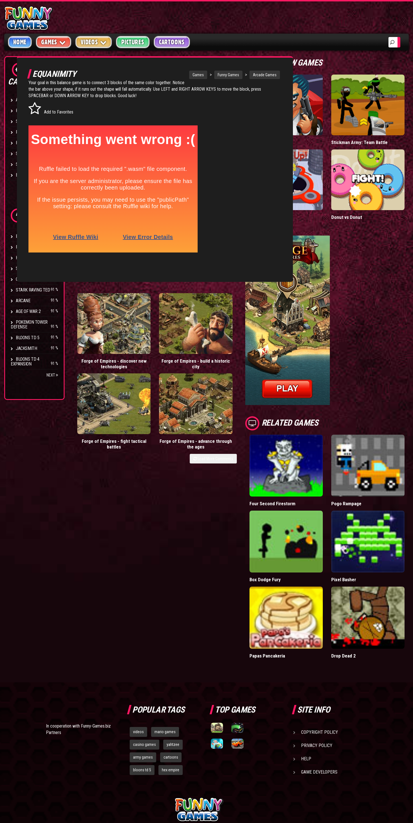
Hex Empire (27, 257)
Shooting (25, 121)
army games (143, 697)
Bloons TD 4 (27, 236)
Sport (22, 153)
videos (138, 672)
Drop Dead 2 (358, 595)
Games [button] (53, 42)
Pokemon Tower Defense (29, 324)
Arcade (23, 100)
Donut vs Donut (361, 193)
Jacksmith (26, 348)
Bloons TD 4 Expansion (25, 361)
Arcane (23, 300)
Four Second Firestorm (301, 468)
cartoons (171, 697)
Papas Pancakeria (296, 595)
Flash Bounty (29, 247)
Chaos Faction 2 (32, 279)
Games (170, 75)
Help (306, 699)
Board (22, 175)
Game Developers (319, 712)
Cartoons (172, 42)
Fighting (24, 132)
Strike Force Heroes (36, 268)
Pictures (132, 42)
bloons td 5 (142, 709)
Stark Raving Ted (33, 290)
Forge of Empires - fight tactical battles (193, 329)
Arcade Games (237, 75)
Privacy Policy (316, 685)
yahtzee (173, 684)
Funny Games (200, 75)
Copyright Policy (319, 672)
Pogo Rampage (361, 468)
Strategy (25, 164)
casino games (144, 684)
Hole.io (285, 193)
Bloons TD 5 (27, 337)
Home (19, 42)
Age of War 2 (28, 311)
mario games (165, 672)
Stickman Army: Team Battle (374, 130)
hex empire (170, 709)
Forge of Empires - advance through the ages (241, 329)
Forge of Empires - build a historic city (145, 326)
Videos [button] (94, 42)
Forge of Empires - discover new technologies (97, 329)
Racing (22, 142)
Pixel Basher (358, 532)
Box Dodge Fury (294, 532)
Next (52, 375)
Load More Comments (242, 347)
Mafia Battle (290, 130)
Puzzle (23, 110)
